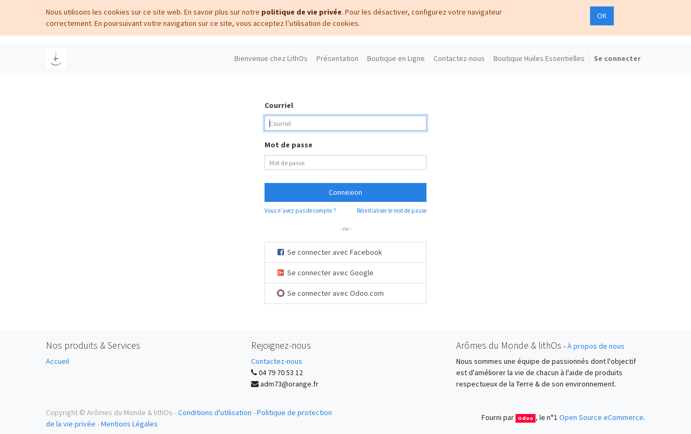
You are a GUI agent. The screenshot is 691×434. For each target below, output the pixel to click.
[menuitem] (271, 59)
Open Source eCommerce (601, 417)
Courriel (279, 105)
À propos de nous (596, 346)
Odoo (525, 418)
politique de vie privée (301, 12)
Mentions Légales (129, 424)
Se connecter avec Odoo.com (330, 293)
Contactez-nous (276, 361)
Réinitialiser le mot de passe (391, 210)
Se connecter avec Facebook (329, 252)
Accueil (57, 361)
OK (602, 16)
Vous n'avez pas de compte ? (300, 210)
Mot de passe (289, 145)
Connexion (345, 192)
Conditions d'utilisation (215, 412)
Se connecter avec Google (325, 272)
